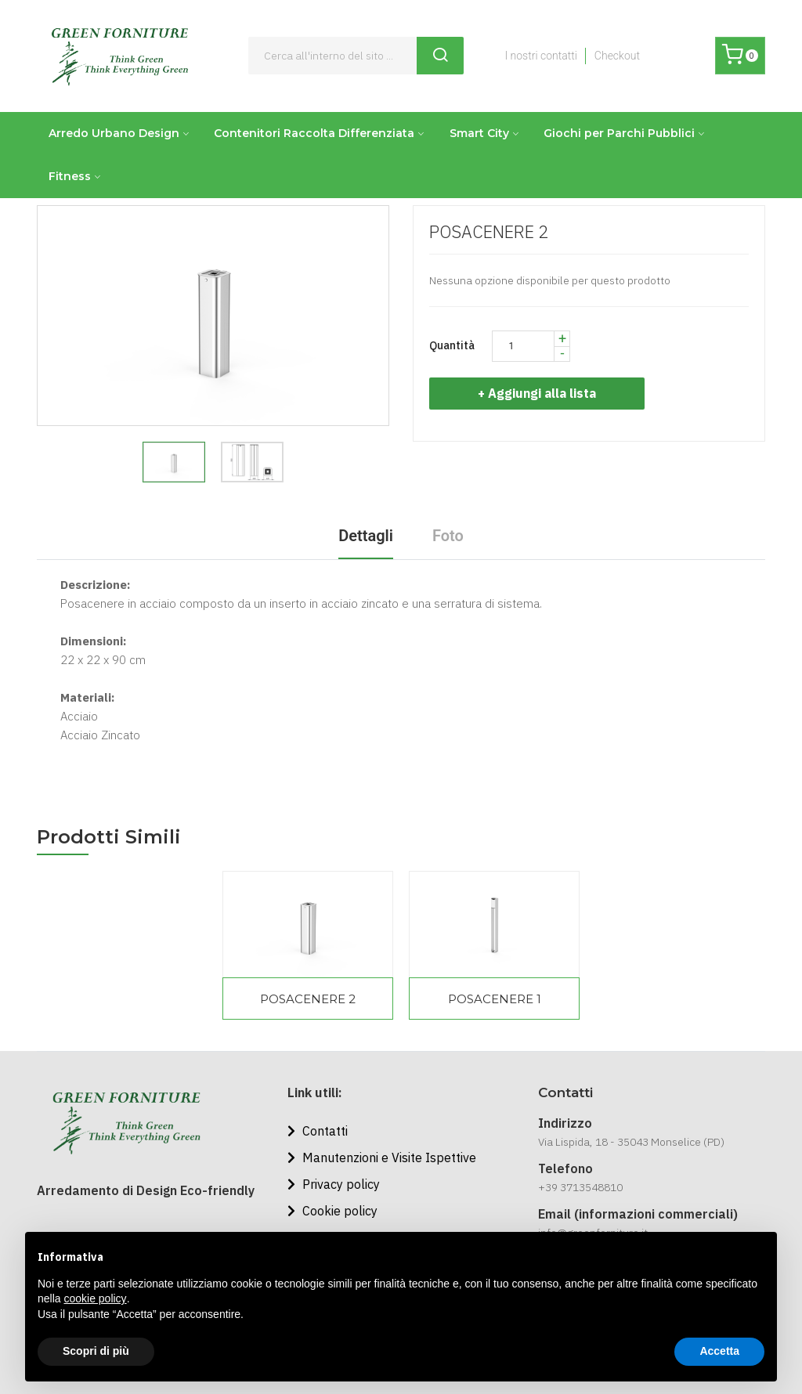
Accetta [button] (719, 1351)
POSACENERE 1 (494, 998)
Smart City (479, 133)
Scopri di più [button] (96, 1351)
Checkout (617, 55)
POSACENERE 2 (308, 998)
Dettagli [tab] (365, 535)
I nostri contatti (540, 55)
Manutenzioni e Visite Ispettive (381, 1157)
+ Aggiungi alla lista (543, 393)
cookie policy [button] (94, 1298)
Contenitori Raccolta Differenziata (314, 133)
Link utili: (314, 1092)
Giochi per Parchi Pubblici (619, 133)
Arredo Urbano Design (114, 133)
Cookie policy (332, 1211)
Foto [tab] (448, 535)
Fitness (70, 176)
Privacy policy (333, 1184)
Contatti (317, 1131)
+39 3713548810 (580, 1187)
